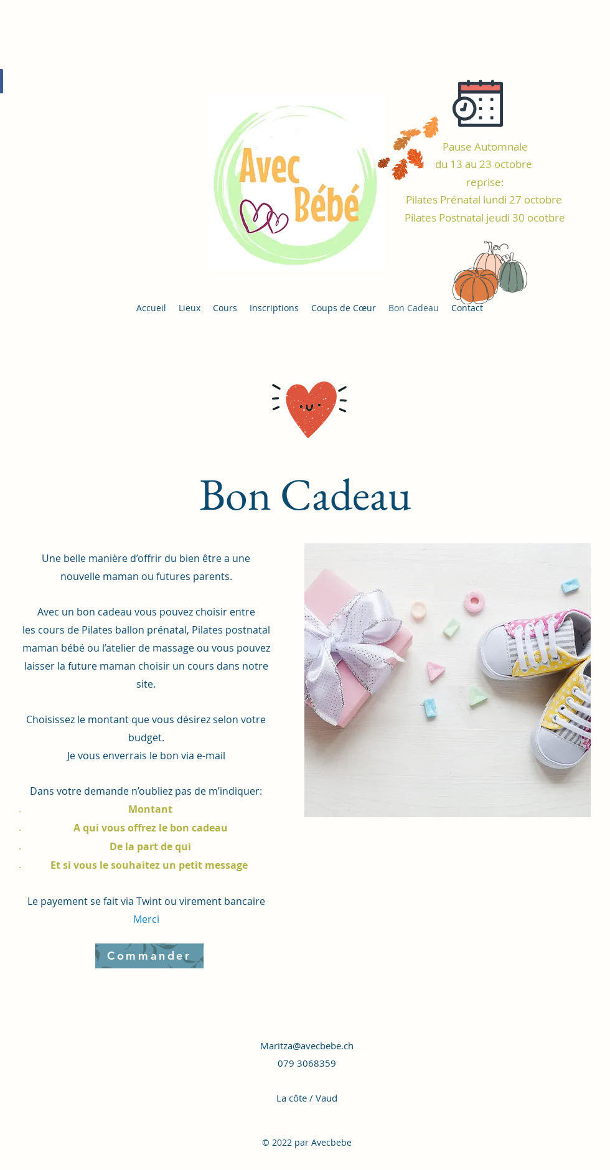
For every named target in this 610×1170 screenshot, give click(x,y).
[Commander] (149, 955)
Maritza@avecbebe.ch (307, 1045)
